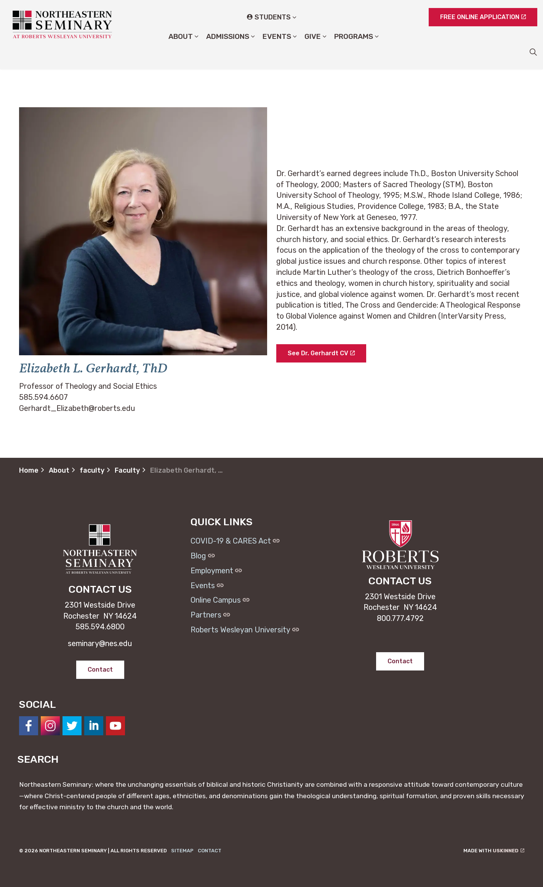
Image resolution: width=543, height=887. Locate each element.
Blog (203, 555)
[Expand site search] (533, 52)
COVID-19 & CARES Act (235, 540)
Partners (210, 614)
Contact (209, 850)
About (180, 51)
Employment (216, 570)
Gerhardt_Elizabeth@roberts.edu (77, 408)
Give (312, 51)
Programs (353, 51)
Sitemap (182, 850)
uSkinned (508, 850)
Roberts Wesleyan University (245, 629)
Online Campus (220, 600)
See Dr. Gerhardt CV (321, 353)
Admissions (227, 51)
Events (277, 51)
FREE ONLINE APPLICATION (483, 17)
